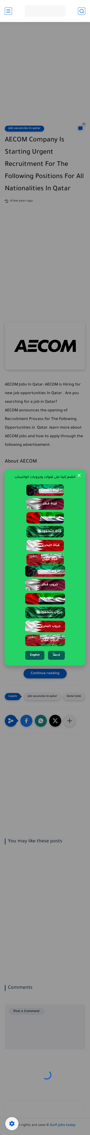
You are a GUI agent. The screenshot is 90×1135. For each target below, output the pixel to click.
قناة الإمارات (50, 518)
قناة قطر (50, 504)
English (35, 655)
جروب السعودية (50, 612)
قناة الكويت (50, 490)
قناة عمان (50, 559)
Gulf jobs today (63, 1125)
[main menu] (8, 11)
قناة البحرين (50, 545)
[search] (81, 11)
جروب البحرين (50, 626)
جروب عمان (50, 640)
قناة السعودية (49, 531)
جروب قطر (50, 585)
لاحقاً (56, 655)
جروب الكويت (50, 571)
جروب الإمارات (50, 598)
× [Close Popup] (79, 476)
